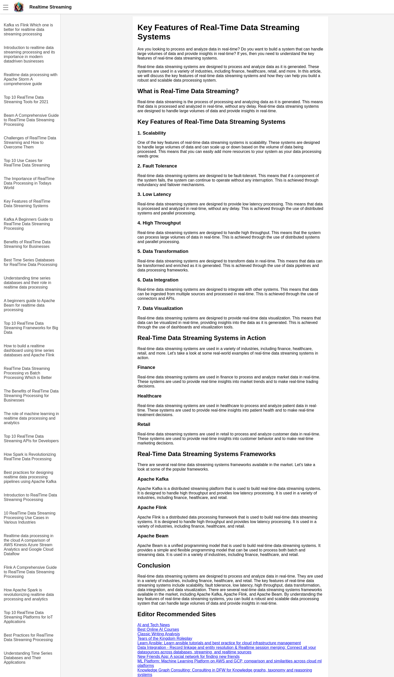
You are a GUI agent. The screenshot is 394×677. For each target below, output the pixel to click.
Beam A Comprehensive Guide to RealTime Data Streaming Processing (31, 120)
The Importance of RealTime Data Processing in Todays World (29, 183)
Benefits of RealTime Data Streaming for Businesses (27, 244)
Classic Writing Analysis (158, 634)
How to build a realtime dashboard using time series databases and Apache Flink (29, 350)
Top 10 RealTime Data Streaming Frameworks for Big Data (31, 327)
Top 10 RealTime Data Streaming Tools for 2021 (26, 99)
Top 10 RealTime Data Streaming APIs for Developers (31, 438)
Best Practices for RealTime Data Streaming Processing (29, 637)
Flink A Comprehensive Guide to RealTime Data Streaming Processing (30, 572)
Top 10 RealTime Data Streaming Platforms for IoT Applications (28, 617)
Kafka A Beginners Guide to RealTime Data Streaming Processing (28, 224)
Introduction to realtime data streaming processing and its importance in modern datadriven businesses (29, 54)
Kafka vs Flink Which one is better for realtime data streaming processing (28, 29)
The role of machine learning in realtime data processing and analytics (31, 418)
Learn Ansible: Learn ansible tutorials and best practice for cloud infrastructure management (219, 643)
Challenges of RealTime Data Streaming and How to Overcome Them (30, 142)
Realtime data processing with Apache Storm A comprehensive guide (30, 79)
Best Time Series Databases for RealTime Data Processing (30, 262)
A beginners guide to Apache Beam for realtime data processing (29, 305)
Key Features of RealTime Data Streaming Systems (27, 203)
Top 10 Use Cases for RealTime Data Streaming (27, 162)
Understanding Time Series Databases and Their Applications (28, 657)
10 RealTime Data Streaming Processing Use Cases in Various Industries (30, 517)
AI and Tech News (153, 625)
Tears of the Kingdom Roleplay (164, 638)
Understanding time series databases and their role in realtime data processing (27, 282)
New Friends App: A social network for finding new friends (188, 656)
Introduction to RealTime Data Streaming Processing (30, 497)
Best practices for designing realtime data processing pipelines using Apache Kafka (30, 477)
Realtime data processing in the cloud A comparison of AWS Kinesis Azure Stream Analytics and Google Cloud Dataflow (28, 545)
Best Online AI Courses (158, 629)
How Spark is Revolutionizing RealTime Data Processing (30, 456)
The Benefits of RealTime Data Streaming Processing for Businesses (31, 395)
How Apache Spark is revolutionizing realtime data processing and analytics (29, 594)
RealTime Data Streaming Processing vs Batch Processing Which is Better (28, 373)
